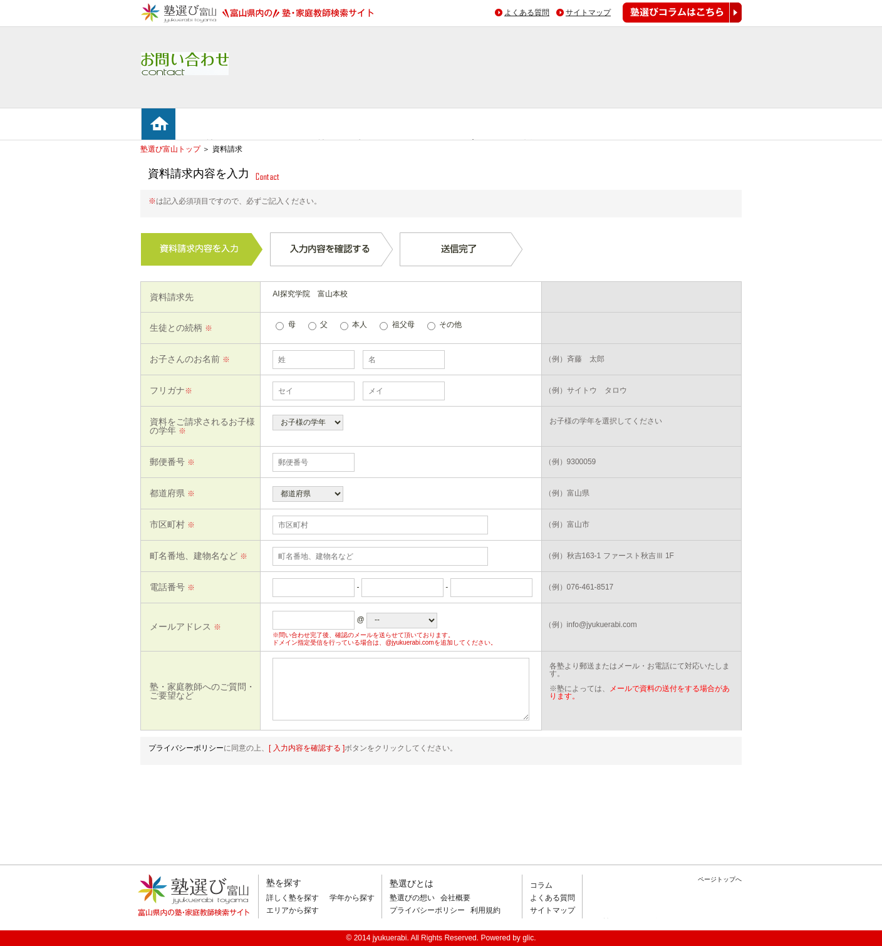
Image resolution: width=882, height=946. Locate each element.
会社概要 (455, 897)
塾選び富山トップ (170, 149)
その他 (450, 324)
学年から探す (352, 897)
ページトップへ (720, 879)
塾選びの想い (412, 897)
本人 (359, 324)
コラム (541, 885)
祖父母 (403, 324)
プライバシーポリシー (186, 748)
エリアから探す (292, 910)
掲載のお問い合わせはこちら (656, 923)
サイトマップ (588, 12)
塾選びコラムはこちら (673, 22)
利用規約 (485, 910)
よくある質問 (526, 12)
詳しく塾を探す (292, 897)
